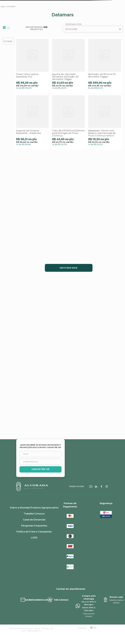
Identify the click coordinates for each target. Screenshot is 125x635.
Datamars (11, 6)
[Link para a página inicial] (3, 6)
